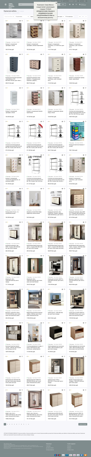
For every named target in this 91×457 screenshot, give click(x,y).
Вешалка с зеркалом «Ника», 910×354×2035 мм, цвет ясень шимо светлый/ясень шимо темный (13, 314)
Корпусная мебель (9, 16)
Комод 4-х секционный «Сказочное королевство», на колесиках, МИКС (13, 180)
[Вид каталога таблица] (86, 16)
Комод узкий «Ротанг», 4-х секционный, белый (12, 212)
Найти (63, 4)
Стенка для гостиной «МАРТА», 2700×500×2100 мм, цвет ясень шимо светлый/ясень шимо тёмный (76, 314)
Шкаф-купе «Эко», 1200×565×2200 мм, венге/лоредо (12, 280)
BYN (83, 1)
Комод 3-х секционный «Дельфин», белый (11, 44)
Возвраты (69, 447)
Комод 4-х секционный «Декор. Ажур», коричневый (77, 78)
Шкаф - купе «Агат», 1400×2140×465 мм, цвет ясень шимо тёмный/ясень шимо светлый (13, 415)
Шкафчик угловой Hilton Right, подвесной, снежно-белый (34, 212)
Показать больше (82, 424)
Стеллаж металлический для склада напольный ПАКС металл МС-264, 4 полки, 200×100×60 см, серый (56, 180)
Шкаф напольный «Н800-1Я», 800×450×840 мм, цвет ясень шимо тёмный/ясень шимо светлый (76, 415)
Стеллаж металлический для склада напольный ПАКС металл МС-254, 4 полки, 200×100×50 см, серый (56, 146)
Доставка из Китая (48, 1)
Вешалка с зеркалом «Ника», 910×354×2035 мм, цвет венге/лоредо (76, 280)
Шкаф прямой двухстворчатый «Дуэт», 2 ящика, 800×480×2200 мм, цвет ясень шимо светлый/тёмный (55, 247)
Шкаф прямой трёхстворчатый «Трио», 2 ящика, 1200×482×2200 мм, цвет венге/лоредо (77, 247)
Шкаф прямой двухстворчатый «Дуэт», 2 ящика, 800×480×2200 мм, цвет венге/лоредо (34, 247)
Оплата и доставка (57, 1)
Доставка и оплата (49, 447)
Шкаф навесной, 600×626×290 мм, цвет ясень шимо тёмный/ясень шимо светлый (13, 381)
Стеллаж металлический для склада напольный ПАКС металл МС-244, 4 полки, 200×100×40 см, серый (35, 146)
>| (28, 424)
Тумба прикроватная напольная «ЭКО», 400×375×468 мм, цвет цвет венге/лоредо (56, 348)
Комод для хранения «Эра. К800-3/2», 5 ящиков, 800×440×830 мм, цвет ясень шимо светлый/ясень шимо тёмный (77, 213)
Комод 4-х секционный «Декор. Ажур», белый (55, 112)
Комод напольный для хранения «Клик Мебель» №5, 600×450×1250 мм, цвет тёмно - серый (14, 79)
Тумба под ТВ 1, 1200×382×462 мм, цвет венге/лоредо (55, 313)
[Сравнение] (73, 4)
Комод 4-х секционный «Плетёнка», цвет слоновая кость (76, 45)
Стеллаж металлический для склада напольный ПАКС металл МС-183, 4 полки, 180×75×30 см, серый (35, 180)
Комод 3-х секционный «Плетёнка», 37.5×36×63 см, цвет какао (56, 45)
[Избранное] (76, 4)
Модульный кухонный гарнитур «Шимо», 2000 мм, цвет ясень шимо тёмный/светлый (34, 314)
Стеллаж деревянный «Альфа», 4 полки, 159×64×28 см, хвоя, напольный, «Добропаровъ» (35, 348)
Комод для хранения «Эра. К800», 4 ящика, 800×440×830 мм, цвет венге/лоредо (13, 247)
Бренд (32, 16)
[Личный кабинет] (69, 4)
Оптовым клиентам (50, 449)
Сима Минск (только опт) (11, 6)
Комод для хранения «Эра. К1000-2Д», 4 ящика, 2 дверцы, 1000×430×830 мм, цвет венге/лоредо (55, 213)
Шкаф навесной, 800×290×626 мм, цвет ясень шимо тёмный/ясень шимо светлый (55, 415)
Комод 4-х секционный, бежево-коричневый (35, 112)
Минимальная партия (57, 16)
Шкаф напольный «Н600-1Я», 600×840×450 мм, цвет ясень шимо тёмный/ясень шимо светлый (34, 381)
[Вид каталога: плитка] (80, 16)
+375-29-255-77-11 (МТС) (71, 1)
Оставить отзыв (70, 449)
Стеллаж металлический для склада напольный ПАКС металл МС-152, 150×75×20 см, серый (77, 113)
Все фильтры (70, 16)
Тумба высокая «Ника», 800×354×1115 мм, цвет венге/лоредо (55, 381)
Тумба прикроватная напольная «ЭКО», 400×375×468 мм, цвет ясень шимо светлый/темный (77, 348)
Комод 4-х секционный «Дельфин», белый (11, 112)
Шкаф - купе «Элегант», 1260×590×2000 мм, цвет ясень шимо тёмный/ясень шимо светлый (34, 415)
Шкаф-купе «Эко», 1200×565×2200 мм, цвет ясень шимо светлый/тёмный (34, 280)
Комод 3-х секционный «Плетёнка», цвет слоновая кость (54, 79)
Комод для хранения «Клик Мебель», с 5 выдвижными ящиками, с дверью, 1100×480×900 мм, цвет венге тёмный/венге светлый (34, 79)
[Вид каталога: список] (83, 16)
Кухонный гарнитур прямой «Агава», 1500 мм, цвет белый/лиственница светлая (13, 348)
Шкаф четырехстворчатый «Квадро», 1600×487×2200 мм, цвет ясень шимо (76, 381)
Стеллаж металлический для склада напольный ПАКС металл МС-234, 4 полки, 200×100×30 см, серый (14, 146)
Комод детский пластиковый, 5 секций (76, 145)
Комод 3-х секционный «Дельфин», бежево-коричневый (35, 44)
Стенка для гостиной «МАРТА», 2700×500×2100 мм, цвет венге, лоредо (55, 280)
